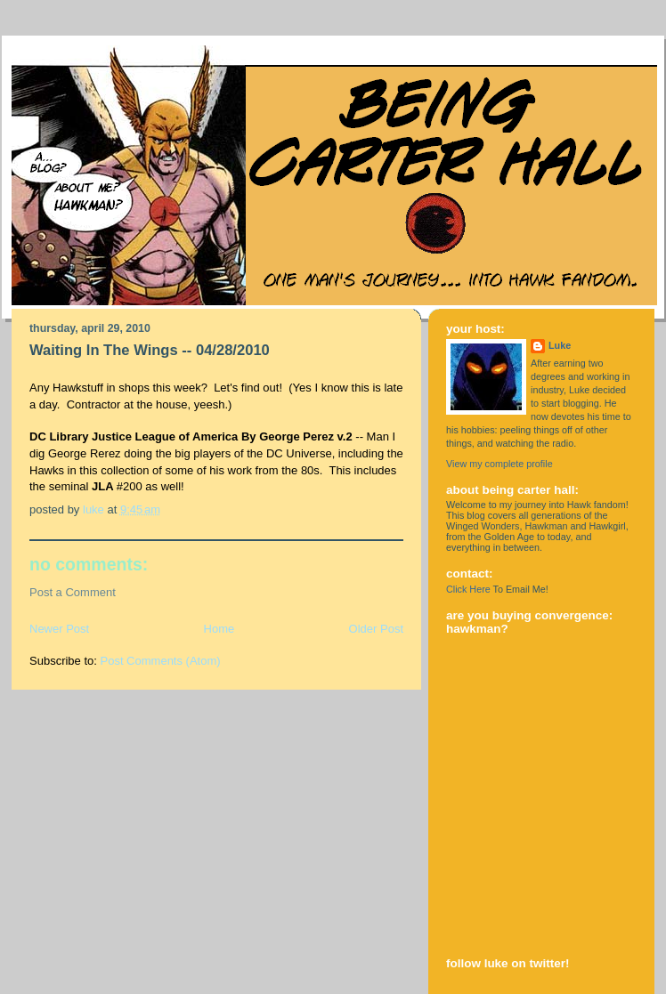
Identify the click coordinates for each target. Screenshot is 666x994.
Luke (559, 345)
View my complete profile (499, 463)
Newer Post (59, 628)
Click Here (468, 589)
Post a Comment (72, 592)
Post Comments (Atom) (161, 660)
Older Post (376, 628)
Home (219, 628)
